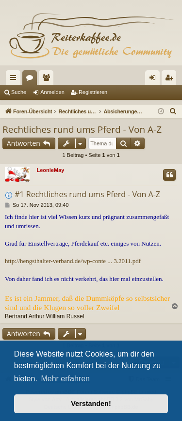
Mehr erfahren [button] (65, 378)
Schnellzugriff (15, 79)
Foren (31, 79)
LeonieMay (51, 170)
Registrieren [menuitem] (171, 79)
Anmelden (52, 92)
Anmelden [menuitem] (154, 79)
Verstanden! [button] (91, 403)
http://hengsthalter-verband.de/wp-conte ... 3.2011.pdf (73, 261)
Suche (18, 92)
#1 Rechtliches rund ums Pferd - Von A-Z (87, 194)
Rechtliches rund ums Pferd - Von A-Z (82, 129)
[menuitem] (173, 111)
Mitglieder (48, 79)
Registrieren (93, 92)
